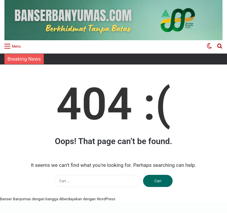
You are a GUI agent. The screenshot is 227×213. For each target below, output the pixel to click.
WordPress (106, 199)
